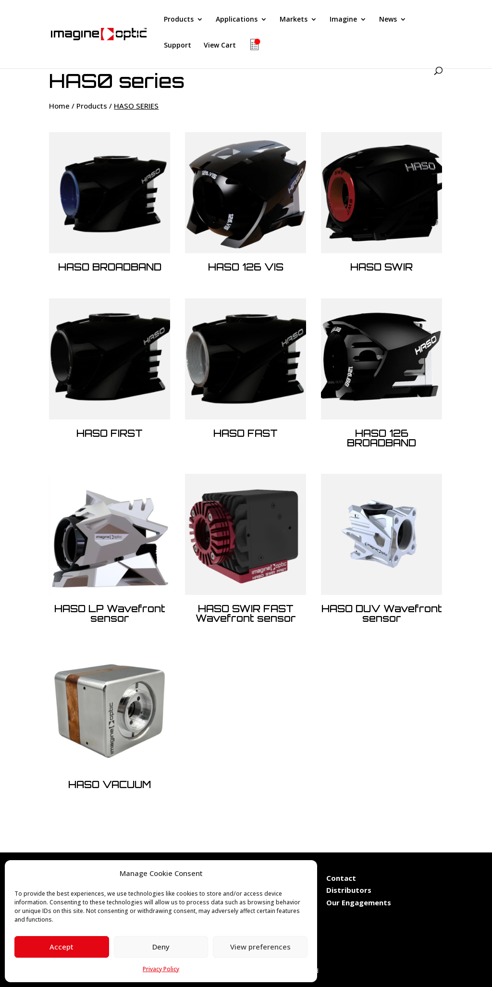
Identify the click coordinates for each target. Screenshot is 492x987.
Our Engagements (359, 902)
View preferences (260, 946)
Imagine (343, 20)
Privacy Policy (161, 969)
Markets (294, 20)
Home (59, 106)
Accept (61, 946)
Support (177, 45)
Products (179, 20)
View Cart (220, 45)
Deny (161, 946)
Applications (237, 20)
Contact (341, 878)
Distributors (348, 890)
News (388, 20)
